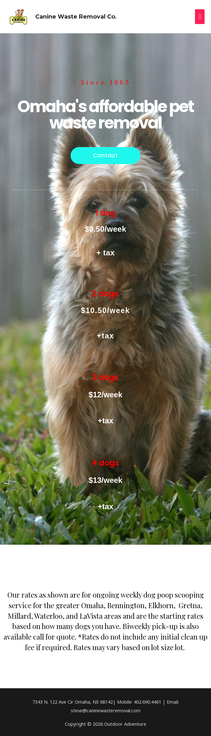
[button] (105, 153)
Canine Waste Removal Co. (74, 15)
